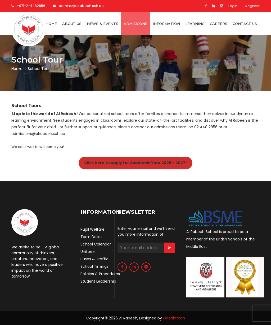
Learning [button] (195, 23)
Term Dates (91, 236)
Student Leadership (98, 281)
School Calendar (95, 244)
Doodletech (174, 318)
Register (252, 5)
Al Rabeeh (128, 318)
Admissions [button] (135, 23)
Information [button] (166, 23)
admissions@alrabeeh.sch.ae (38, 133)
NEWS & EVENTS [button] (102, 23)
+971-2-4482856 (28, 5)
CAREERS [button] (218, 23)
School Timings (94, 266)
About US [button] (72, 23)
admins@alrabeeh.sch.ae (78, 5)
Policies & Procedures (100, 273)
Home (51, 23)
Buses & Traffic (94, 259)
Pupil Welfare (92, 229)
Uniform (87, 251)
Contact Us (245, 23)
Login (232, 5)
